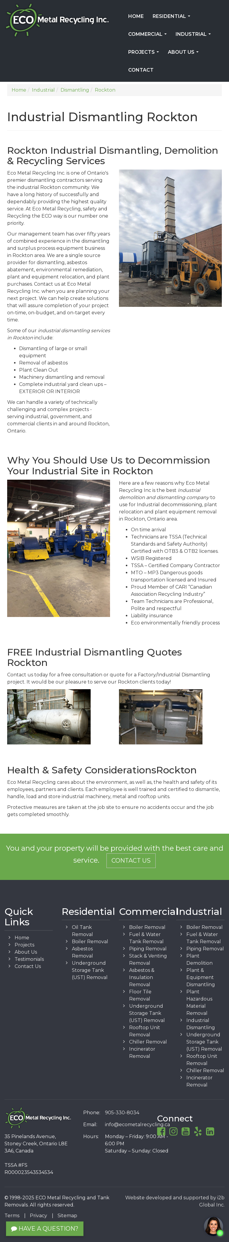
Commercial (148, 36)
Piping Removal (148, 949)
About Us (184, 54)
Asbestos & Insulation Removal (141, 977)
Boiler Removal (90, 941)
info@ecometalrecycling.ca (137, 1124)
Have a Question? (44, 1228)
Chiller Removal (148, 1042)
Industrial (194, 36)
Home (136, 16)
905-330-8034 (122, 1112)
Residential (173, 18)
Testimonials (29, 959)
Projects (144, 54)
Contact (141, 70)
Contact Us (131, 860)
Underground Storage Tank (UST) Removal (90, 970)
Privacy (38, 1215)
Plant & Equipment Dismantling (200, 977)
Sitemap (67, 1215)
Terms (11, 1215)
